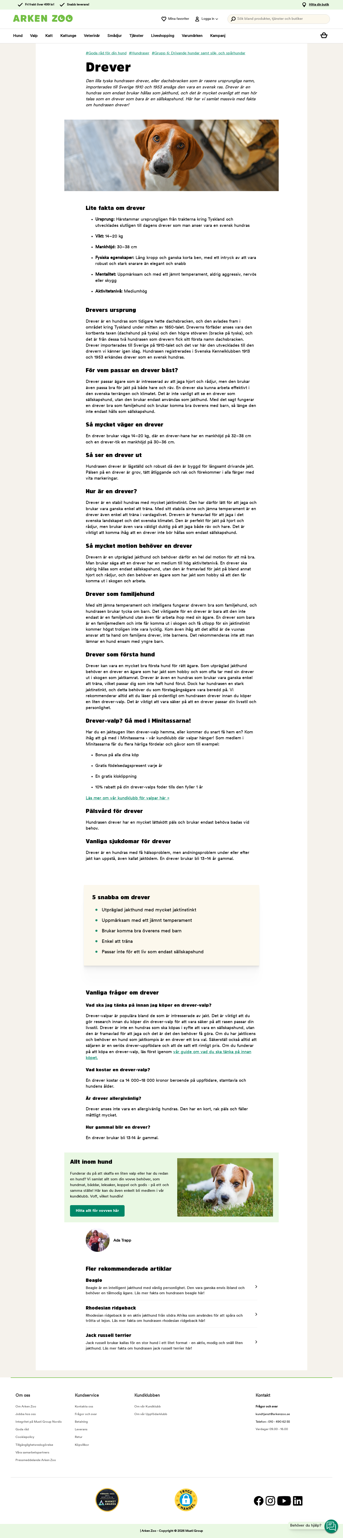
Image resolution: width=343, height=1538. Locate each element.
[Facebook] (258, 1500)
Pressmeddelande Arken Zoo (35, 1460)
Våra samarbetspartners (32, 1452)
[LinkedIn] (297, 1500)
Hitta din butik (319, 4)
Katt (49, 36)
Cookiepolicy (24, 1437)
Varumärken (192, 36)
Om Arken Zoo (25, 1406)
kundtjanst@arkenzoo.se (273, 1414)
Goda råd (22, 1429)
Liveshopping (162, 36)
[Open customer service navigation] (331, 1526)
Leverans (81, 1429)
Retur (78, 1437)
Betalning (81, 1421)
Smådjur (114, 36)
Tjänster (136, 36)
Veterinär (92, 36)
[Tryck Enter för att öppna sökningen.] (278, 19)
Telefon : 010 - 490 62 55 (273, 1421)
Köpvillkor (82, 1445)
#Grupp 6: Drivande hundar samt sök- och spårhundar (198, 53)
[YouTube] (284, 1500)
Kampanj (217, 36)
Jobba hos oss (25, 1414)
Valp (34, 36)
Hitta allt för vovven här (97, 1211)
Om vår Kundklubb (147, 1406)
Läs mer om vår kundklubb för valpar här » (127, 798)
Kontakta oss (84, 1406)
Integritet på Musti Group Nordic (38, 1421)
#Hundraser (139, 53)
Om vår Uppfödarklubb (150, 1414)
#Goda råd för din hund (106, 53)
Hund (17, 36)
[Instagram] (270, 1500)
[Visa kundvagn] (325, 36)
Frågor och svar (86, 1414)
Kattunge (68, 36)
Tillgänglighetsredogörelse (34, 1445)
